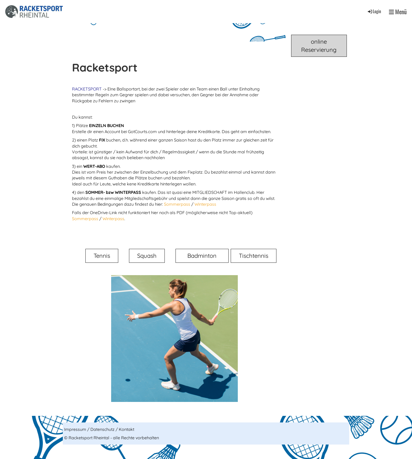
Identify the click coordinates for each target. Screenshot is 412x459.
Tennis (102, 255)
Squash (147, 255)
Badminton (202, 255)
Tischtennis (253, 255)
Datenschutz (103, 429)
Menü (398, 12)
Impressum (75, 429)
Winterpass (205, 204)
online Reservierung (319, 45)
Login (374, 11)
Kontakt (126, 429)
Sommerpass (177, 204)
